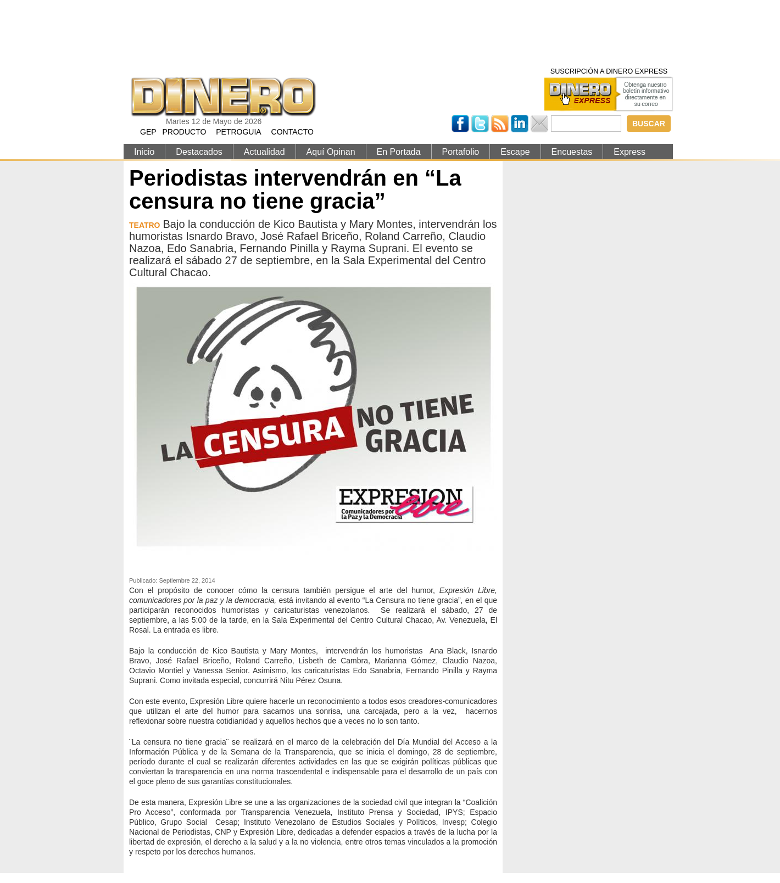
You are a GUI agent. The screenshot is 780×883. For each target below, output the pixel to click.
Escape (515, 152)
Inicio (144, 152)
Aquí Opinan (331, 152)
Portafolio (461, 152)
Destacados (199, 152)
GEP (148, 131)
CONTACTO (292, 131)
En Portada (399, 152)
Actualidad (264, 152)
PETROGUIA (238, 131)
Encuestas (572, 152)
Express (629, 152)
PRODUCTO (184, 131)
